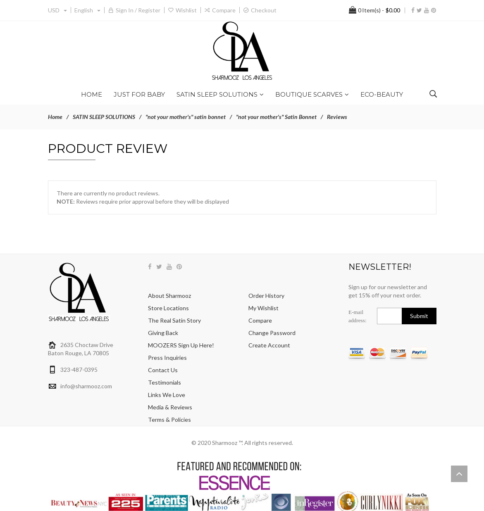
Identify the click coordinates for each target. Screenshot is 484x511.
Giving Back (163, 332)
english (87, 10)
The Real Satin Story (174, 320)
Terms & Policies (169, 419)
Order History (266, 295)
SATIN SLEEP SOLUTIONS (104, 116)
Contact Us (163, 369)
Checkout (264, 10)
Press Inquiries (167, 357)
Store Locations (168, 307)
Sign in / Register (138, 10)
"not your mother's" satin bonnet (185, 116)
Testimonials (164, 382)
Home (55, 116)
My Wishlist (263, 307)
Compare (224, 10)
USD (57, 10)
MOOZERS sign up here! (181, 345)
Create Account (269, 345)
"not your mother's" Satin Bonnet (276, 116)
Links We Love (166, 394)
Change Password (272, 332)
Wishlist (186, 10)
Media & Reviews (170, 407)
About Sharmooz (169, 295)
